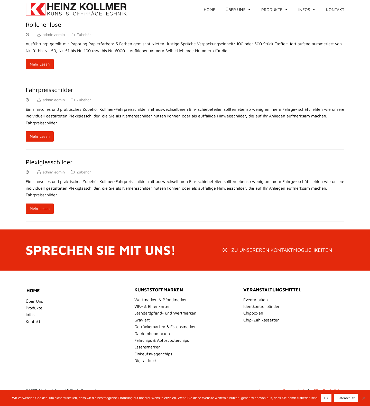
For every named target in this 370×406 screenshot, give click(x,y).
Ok (326, 398)
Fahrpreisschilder (49, 89)
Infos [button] (307, 9)
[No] (363, 398)
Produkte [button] (274, 9)
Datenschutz (346, 398)
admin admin (54, 34)
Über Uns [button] (238, 9)
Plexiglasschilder (49, 161)
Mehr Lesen (40, 64)
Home (209, 9)
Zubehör (84, 34)
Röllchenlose (43, 24)
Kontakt (335, 9)
